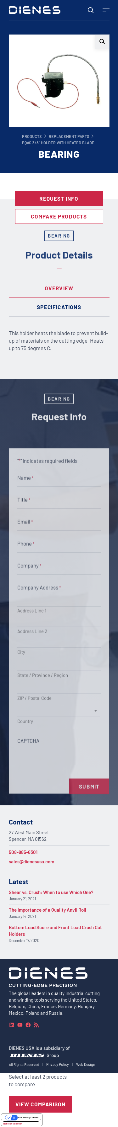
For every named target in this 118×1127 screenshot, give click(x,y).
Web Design (85, 1064)
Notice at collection (12, 1123)
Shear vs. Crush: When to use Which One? (51, 892)
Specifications (59, 307)
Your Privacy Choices (28, 1117)
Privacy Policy (57, 1064)
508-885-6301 (23, 852)
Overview (59, 288)
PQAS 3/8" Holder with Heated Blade (58, 142)
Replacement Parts (69, 136)
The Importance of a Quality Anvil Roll (47, 910)
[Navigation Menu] (106, 10)
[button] (102, 41)
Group (53, 1055)
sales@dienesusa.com (31, 861)
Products (32, 136)
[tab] (59, 288)
